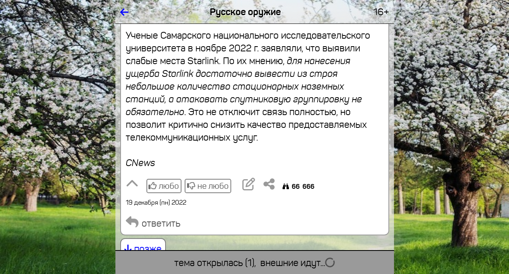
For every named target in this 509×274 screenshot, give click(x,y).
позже (143, 249)
